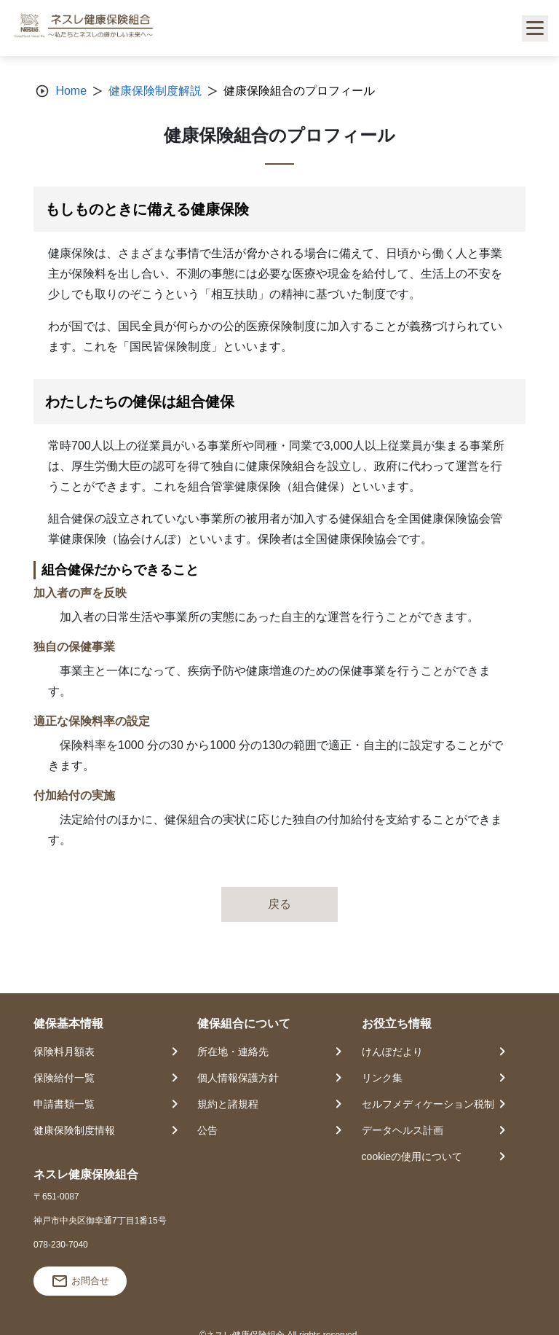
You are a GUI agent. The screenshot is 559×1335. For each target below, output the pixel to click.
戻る (279, 904)
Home (71, 91)
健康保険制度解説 (155, 91)
